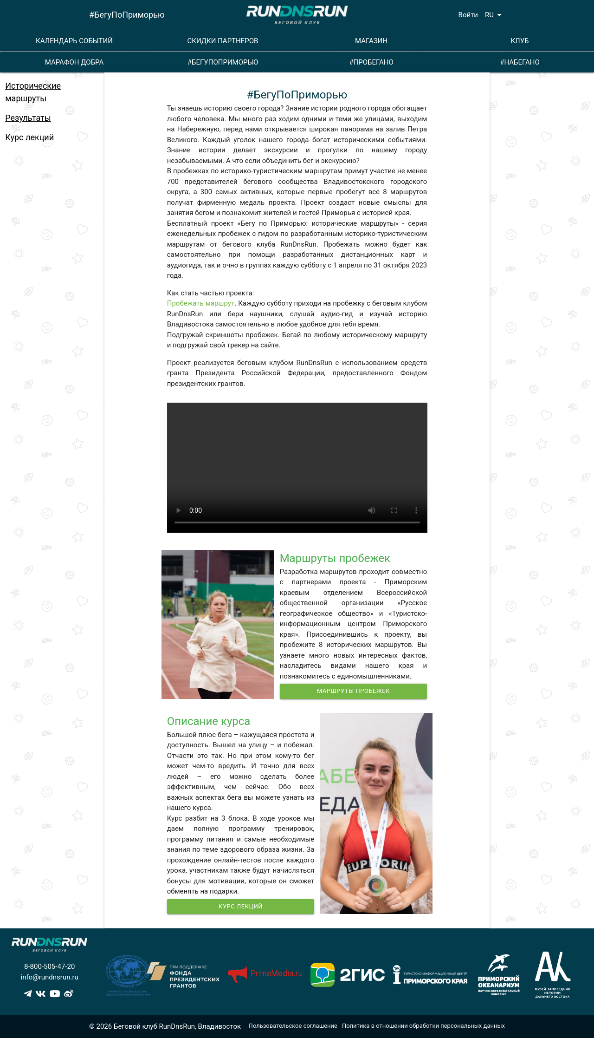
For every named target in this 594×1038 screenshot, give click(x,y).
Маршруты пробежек (353, 690)
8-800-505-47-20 (49, 966)
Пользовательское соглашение (293, 1025)
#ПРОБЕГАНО (371, 62)
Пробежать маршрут (200, 303)
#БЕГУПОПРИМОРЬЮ (222, 62)
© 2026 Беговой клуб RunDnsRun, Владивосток (165, 1026)
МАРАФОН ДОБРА (74, 62)
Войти (468, 15)
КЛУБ (519, 41)
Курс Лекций (241, 906)
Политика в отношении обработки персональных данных (423, 1025)
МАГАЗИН (371, 41)
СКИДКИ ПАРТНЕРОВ (222, 41)
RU (495, 15)
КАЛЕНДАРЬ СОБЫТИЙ (74, 41)
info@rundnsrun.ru (49, 977)
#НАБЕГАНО (520, 62)
